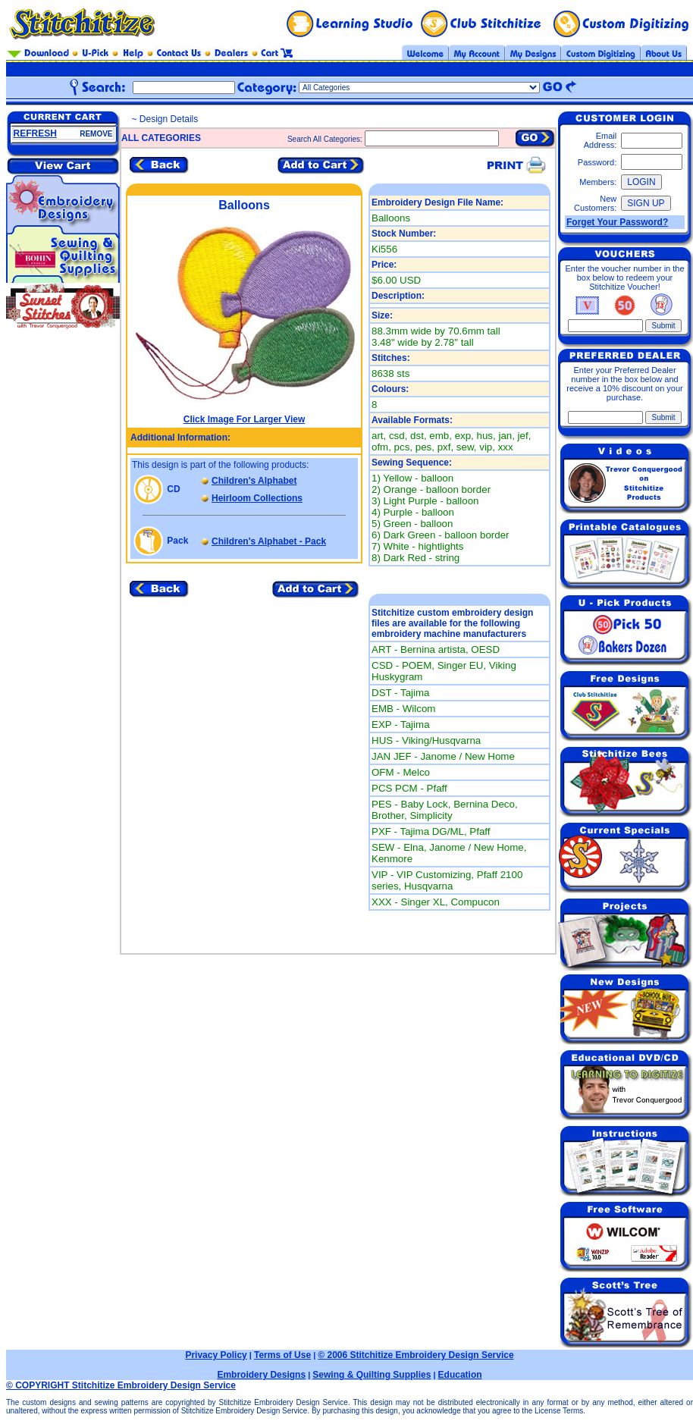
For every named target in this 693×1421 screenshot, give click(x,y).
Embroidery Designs (261, 1374)
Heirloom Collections (257, 498)
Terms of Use (282, 1355)
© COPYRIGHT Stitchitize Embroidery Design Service (121, 1385)
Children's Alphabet (254, 480)
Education (460, 1374)
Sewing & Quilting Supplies (371, 1374)
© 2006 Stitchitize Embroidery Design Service (415, 1355)
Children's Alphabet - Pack (269, 541)
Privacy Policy (215, 1355)
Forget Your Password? (617, 222)
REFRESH (35, 133)
